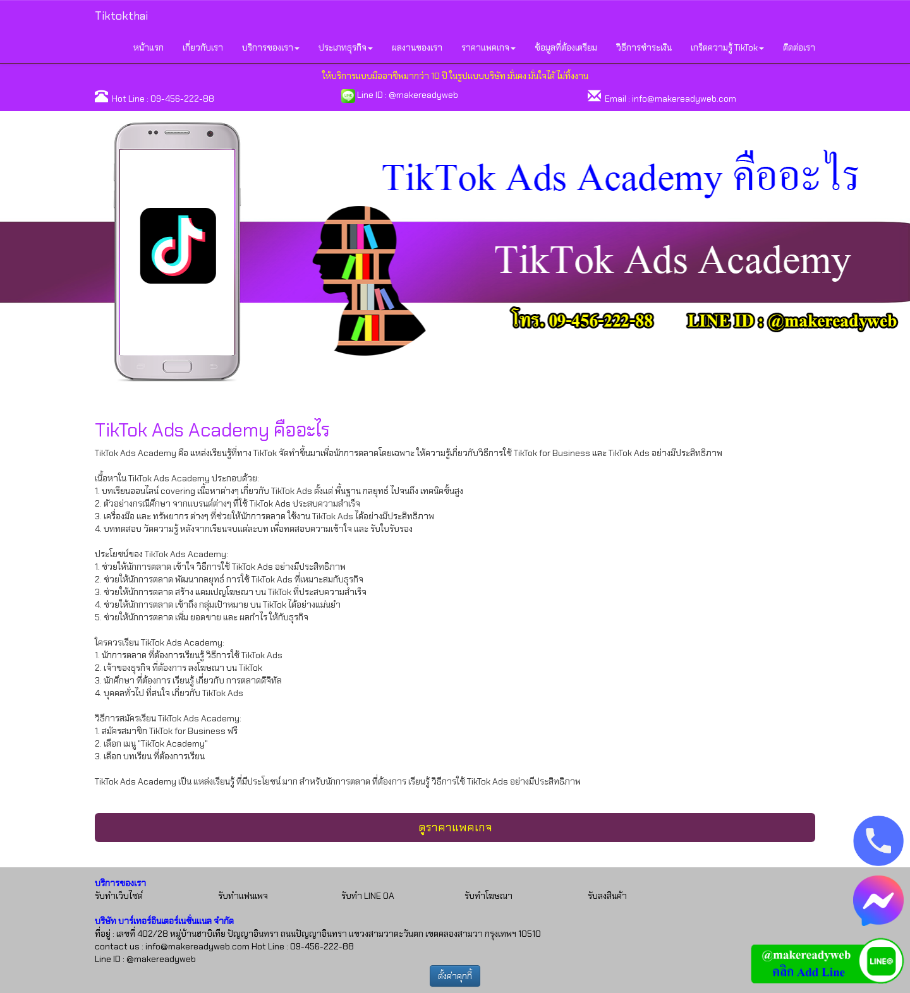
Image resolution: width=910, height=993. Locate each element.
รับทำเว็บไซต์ (119, 895)
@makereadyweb (423, 94)
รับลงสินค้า (607, 895)
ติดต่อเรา (799, 47)
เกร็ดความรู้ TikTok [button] (727, 47)
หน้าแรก (148, 47)
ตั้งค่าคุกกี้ (455, 976)
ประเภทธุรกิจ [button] (345, 47)
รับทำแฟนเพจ (243, 895)
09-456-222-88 (182, 98)
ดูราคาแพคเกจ (455, 827)
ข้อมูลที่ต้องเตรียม (566, 47)
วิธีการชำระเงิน (644, 47)
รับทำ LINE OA (367, 895)
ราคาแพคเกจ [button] (488, 47)
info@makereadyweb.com (684, 98)
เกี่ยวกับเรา (203, 47)
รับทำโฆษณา (488, 895)
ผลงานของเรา (417, 47)
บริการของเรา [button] (271, 47)
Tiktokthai (121, 15)
